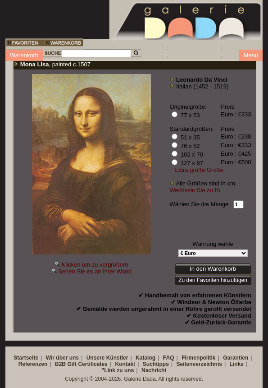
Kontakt (125, 364)
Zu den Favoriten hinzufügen (212, 280)
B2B (60, 364)
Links (237, 364)
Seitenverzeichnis (199, 364)
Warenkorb (24, 55)
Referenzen (33, 364)
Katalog (145, 358)
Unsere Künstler (107, 358)
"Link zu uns (118, 370)
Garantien (235, 358)
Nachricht (153, 370)
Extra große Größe (198, 169)
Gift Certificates (87, 364)
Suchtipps (156, 364)
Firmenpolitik (198, 358)
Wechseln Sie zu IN (194, 190)
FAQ (168, 358)
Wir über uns (62, 358)
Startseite (26, 358)
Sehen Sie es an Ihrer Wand (95, 271)
